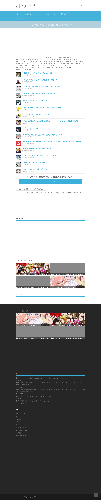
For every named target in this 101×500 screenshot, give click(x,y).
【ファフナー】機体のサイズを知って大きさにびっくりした (40, 155)
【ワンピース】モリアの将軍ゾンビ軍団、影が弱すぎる (39, 93)
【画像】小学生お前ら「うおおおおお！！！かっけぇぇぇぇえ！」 (35, 396)
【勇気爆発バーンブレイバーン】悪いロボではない (38, 73)
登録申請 (63, 14)
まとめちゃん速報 (27, 5)
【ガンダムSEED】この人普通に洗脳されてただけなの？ (39, 80)
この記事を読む (50, 181)
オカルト (55, 14)
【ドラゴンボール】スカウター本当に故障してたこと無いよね (41, 87)
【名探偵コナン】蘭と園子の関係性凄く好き (36, 162)
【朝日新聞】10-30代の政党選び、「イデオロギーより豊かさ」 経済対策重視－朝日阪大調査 (51, 142)
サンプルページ (20, 425)
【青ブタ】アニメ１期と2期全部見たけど (35, 169)
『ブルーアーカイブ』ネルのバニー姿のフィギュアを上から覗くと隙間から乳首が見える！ (55, 193)
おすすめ (19, 14)
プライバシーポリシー (23, 19)
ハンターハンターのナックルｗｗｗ (33, 128)
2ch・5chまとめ (45, 14)
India (70, 14)
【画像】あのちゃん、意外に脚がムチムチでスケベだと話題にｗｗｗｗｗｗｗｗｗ (39, 378)
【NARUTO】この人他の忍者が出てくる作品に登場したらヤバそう (43, 135)
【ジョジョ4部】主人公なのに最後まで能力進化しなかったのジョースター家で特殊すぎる (50, 121)
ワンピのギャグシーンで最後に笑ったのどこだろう (38, 114)
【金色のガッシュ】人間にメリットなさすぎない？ (38, 148)
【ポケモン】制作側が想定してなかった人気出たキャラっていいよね (43, 107)
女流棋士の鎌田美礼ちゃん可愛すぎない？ (31, 189)
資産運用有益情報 (21, 436)
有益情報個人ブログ (31, 14)
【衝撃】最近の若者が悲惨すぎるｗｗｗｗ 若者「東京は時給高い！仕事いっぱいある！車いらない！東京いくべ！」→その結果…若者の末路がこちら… (50, 384)
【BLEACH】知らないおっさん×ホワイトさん (36, 100)
